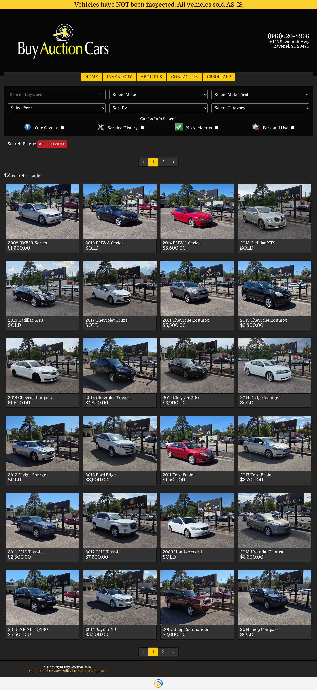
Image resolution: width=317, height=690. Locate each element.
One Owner (44, 128)
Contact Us (38, 671)
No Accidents (196, 128)
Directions (82, 671)
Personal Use (273, 128)
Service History (120, 128)
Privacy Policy (60, 671)
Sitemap (98, 671)
